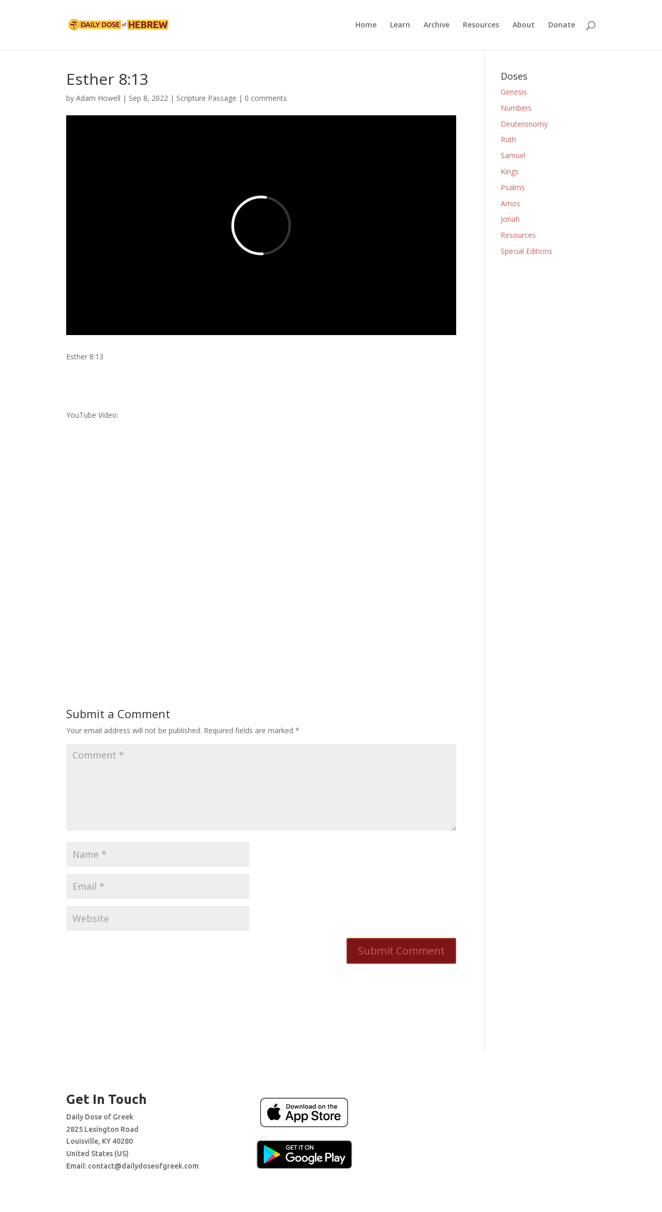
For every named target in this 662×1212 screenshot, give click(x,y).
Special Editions (526, 251)
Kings (510, 171)
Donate (561, 25)
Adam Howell (98, 98)
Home (366, 25)
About (524, 25)
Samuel (513, 155)
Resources (481, 25)
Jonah (510, 219)
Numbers (516, 108)
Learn (400, 25)
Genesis (514, 92)
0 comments (266, 98)
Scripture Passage (206, 98)
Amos (510, 203)
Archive (436, 25)
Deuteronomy (524, 124)
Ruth (508, 139)
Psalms (513, 187)
